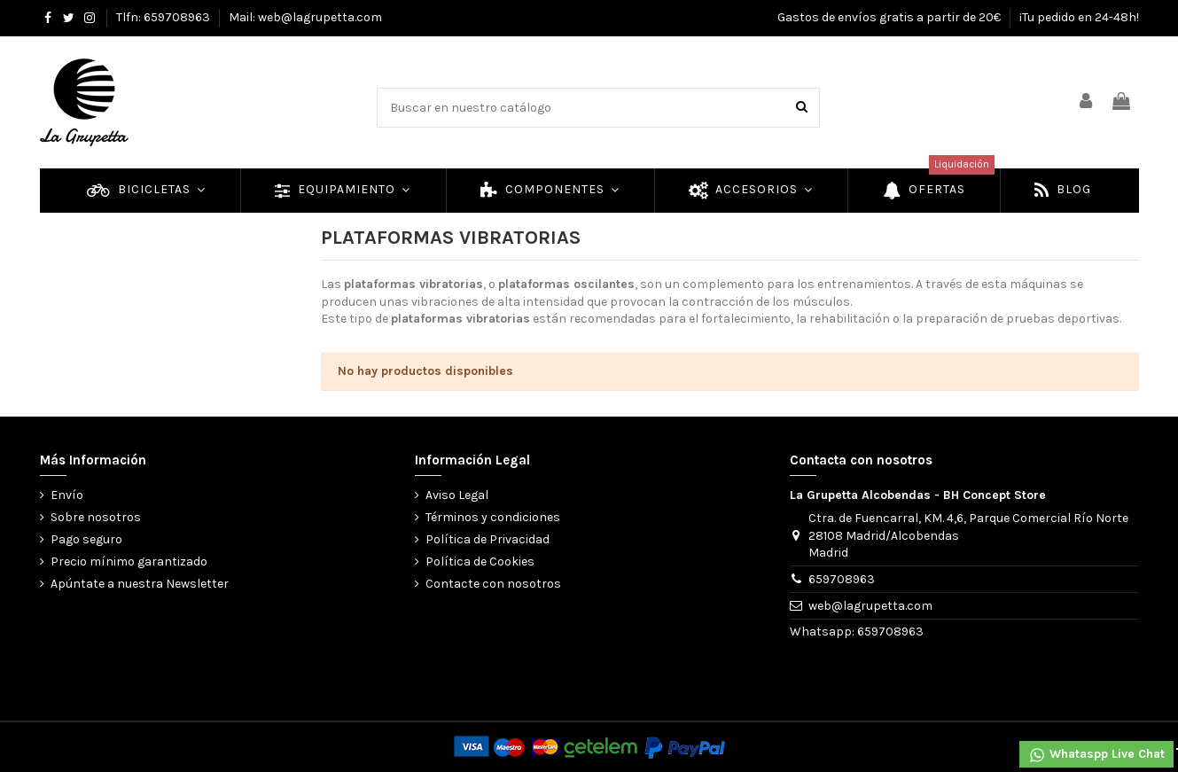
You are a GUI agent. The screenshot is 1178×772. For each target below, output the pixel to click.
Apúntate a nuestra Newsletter (140, 583)
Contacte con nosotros (493, 583)
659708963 (841, 579)
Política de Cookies (479, 561)
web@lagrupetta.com (870, 605)
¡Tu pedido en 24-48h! (1079, 17)
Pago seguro (86, 539)
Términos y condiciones (492, 517)
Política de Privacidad (487, 539)
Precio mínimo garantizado (129, 561)
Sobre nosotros (96, 517)
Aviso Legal (456, 495)
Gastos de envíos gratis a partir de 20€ (890, 17)
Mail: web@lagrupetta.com (305, 17)
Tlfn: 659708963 (164, 17)
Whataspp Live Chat (1096, 755)
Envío (67, 495)
